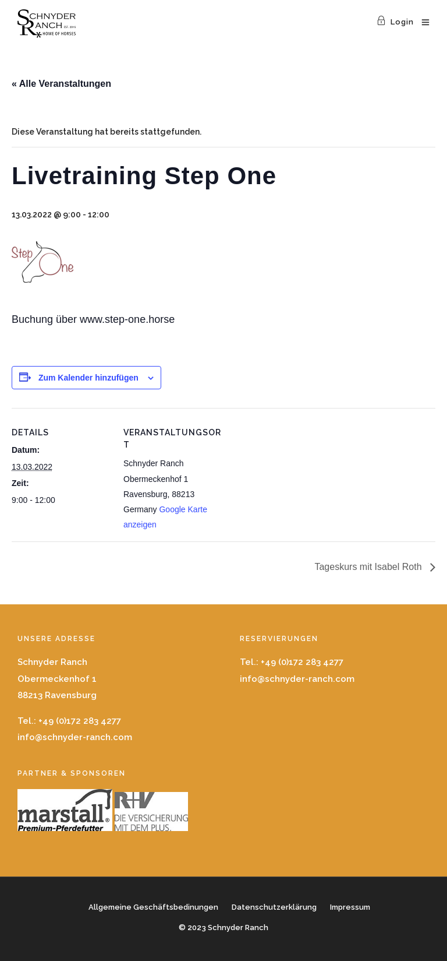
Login (395, 21)
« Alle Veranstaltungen (61, 84)
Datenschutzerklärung (274, 907)
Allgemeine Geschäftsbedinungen (153, 907)
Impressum (350, 907)
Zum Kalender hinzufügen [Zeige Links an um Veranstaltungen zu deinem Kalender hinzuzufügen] (88, 377)
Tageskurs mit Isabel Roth (369, 567)
